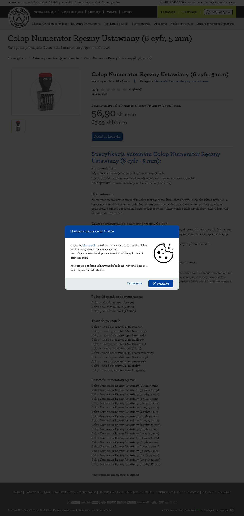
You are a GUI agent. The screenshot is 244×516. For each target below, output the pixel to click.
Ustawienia (134, 283)
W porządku (161, 283)
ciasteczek (89, 245)
